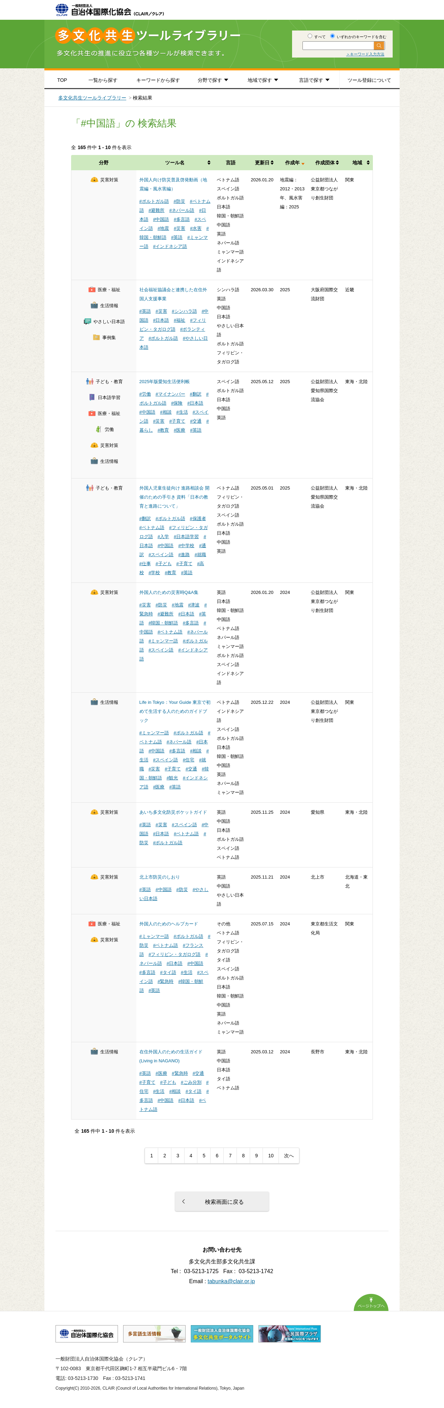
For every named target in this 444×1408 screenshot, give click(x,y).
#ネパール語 (181, 210)
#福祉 (179, 320)
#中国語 (161, 219)
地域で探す (260, 80)
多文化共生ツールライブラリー (92, 98)
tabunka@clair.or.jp (231, 1281)
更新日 (262, 162)
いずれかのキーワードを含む (358, 37)
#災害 (179, 228)
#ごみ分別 (191, 1082)
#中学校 (186, 545)
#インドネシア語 (170, 246)
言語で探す (311, 80)
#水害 (196, 228)
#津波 (193, 604)
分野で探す (210, 80)
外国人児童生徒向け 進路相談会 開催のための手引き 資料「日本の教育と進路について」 (174, 497)
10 (271, 1155)
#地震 (163, 228)
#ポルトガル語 (154, 201)
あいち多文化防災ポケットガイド (173, 812)
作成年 (292, 162)
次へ (289, 1155)
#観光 (172, 777)
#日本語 (161, 320)
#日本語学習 (186, 536)
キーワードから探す (158, 80)
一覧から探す (103, 80)
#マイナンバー (170, 394)
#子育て (177, 421)
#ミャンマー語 (163, 640)
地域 (357, 162)
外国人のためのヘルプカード (168, 923)
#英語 (176, 237)
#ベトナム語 (151, 527)
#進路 (184, 554)
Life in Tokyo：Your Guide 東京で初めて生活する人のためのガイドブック (175, 711)
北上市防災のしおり (159, 877)
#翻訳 (195, 394)
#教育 (163, 430)
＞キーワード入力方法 (365, 54)
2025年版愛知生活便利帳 (164, 381)
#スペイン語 (160, 554)
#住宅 (188, 759)
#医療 (179, 430)
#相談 (165, 412)
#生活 (182, 412)
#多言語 (182, 219)
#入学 (163, 536)
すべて (317, 37)
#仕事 (145, 563)
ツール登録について (369, 80)
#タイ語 (168, 972)
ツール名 (175, 162)
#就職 (200, 554)
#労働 (145, 394)
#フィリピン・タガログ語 (174, 954)
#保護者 (198, 518)
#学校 (154, 572)
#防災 (179, 201)
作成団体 (325, 162)
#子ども (163, 563)
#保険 (176, 403)
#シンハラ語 (184, 311)
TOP (62, 80)
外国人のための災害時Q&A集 (168, 592)
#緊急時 (165, 981)
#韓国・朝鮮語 (163, 622)
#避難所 (156, 210)
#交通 (196, 421)
